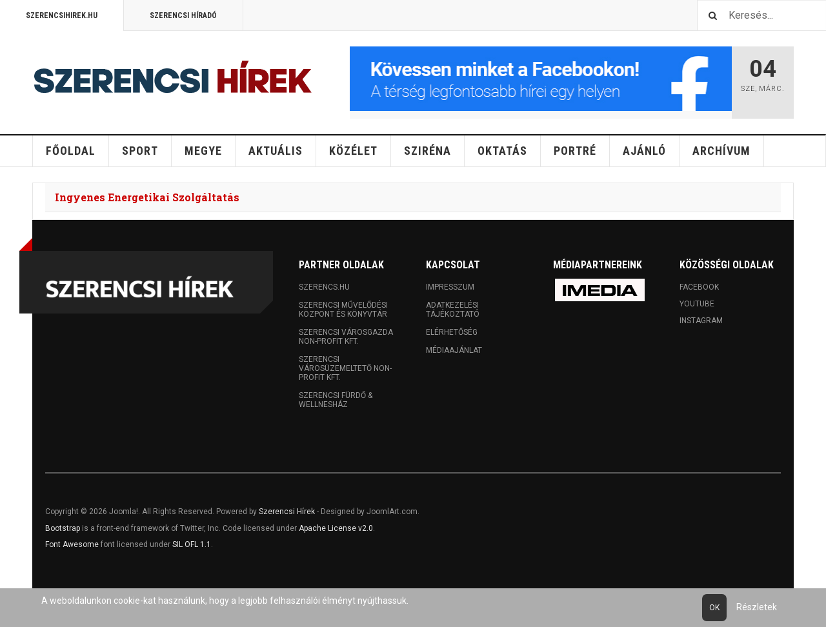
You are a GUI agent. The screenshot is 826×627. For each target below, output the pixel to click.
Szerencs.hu (324, 287)
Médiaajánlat (454, 350)
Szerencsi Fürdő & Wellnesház (335, 400)
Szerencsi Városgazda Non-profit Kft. (346, 337)
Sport (140, 150)
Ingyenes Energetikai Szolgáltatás (147, 197)
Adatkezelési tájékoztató (452, 310)
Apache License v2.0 (336, 528)
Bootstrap (62, 528)
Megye (203, 150)
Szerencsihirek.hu (61, 15)
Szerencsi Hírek (287, 511)
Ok (714, 607)
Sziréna (427, 150)
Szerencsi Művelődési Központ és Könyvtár (343, 310)
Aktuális (275, 150)
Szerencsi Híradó (183, 15)
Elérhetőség (452, 332)
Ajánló (644, 150)
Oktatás (502, 150)
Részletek (756, 607)
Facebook (699, 287)
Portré (575, 150)
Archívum (721, 150)
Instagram (701, 320)
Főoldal (71, 150)
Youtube (697, 303)
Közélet (353, 150)
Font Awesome (72, 544)
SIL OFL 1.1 (191, 544)
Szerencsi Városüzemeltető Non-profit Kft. (345, 368)
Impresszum (450, 287)
